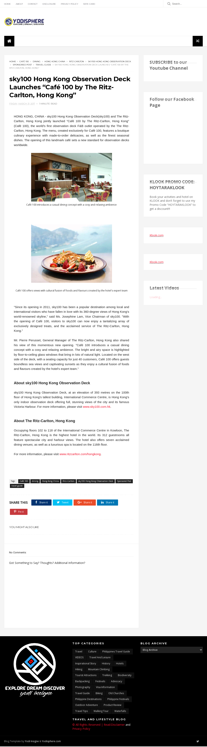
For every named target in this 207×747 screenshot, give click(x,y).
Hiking (78, 670)
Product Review (112, 705)
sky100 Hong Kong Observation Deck (109, 61)
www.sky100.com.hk (96, 407)
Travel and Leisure (100, 658)
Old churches (116, 693)
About (19, 4)
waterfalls (120, 711)
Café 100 (24, 61)
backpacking (82, 681)
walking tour (101, 711)
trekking (107, 676)
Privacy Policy (69, 4)
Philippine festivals (118, 699)
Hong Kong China (54, 61)
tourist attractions (85, 676)
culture (92, 652)
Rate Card (89, 4)
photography (82, 687)
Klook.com (157, 235)
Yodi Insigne (32, 741)
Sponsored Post (22, 65)
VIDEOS (79, 658)
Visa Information (105, 687)
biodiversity (124, 676)
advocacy (116, 681)
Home (7, 4)
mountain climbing (99, 670)
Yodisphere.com (51, 741)
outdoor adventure (86, 705)
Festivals (100, 681)
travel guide (43, 65)
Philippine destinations (88, 699)
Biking (99, 693)
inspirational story (85, 664)
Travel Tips (81, 711)
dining (36, 61)
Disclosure (49, 4)
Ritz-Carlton (76, 61)
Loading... (156, 297)
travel (78, 652)
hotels (120, 664)
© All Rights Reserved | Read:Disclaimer (98, 725)
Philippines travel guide (116, 652)
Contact (32, 4)
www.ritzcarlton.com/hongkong (79, 454)
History (106, 664)
